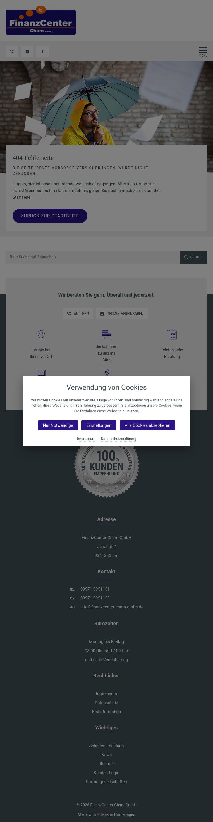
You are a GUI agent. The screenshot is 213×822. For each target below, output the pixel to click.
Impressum (86, 439)
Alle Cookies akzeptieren (147, 425)
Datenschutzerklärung (118, 439)
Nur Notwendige (58, 425)
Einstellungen (98, 425)
